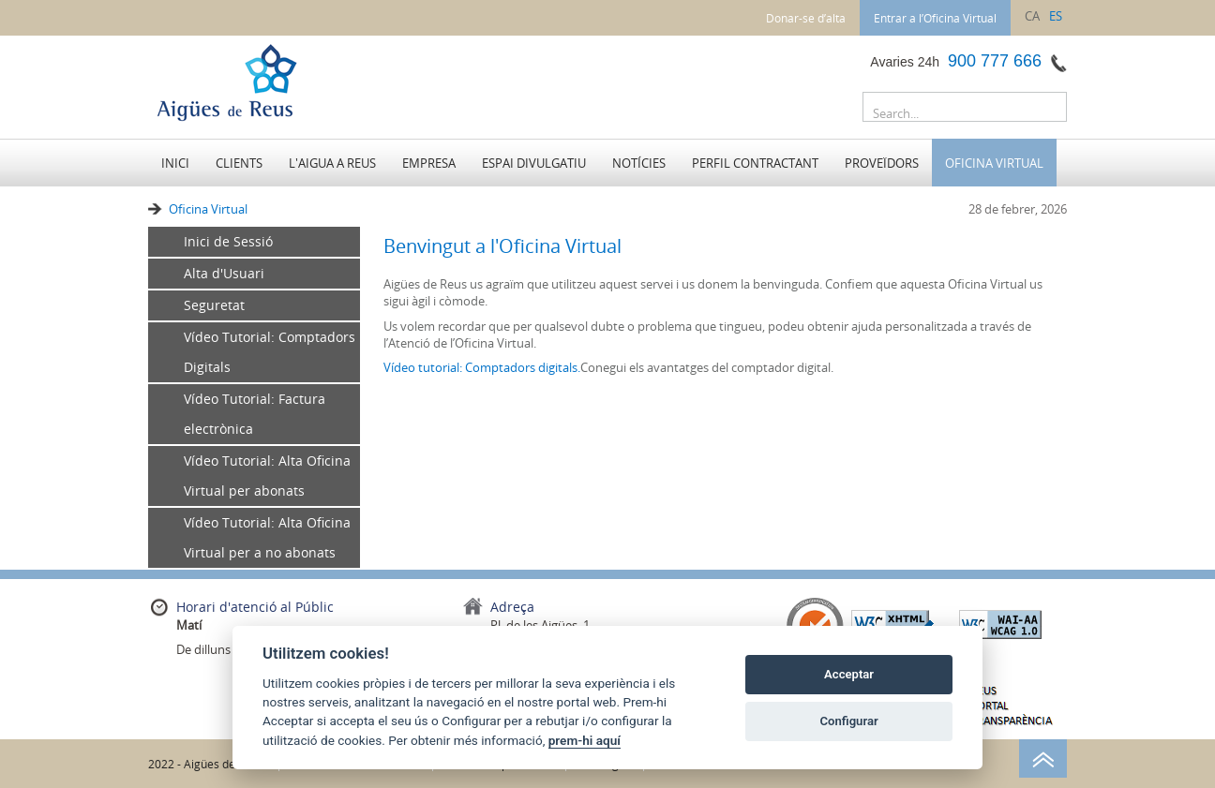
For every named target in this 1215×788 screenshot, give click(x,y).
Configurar (849, 721)
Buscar (1048, 110)
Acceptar (849, 674)
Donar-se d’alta (806, 17)
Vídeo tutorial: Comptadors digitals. (481, 367)
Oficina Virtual (208, 209)
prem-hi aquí (584, 740)
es (1055, 15)
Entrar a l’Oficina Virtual (935, 17)
